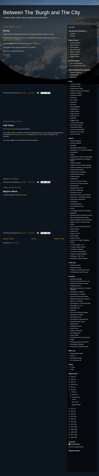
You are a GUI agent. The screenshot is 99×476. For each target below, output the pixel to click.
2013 (72, 419)
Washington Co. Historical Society (80, 303)
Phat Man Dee (74, 116)
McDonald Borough (76, 279)
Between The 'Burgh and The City (41, 12)
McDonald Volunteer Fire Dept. (79, 283)
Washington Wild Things (77, 321)
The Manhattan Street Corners (79, 272)
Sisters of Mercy (75, 238)
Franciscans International (77, 199)
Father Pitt (73, 102)
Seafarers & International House (79, 270)
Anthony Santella (75, 43)
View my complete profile (76, 447)
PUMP (72, 339)
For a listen (6, 55)
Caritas (72, 154)
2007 (72, 434)
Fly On (6, 31)
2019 (72, 387)
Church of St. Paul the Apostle (79, 183)
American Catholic (75, 143)
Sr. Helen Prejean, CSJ (77, 245)
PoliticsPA (73, 118)
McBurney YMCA (75, 265)
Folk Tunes (8, 125)
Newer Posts (8, 239)
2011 (72, 424)
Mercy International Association (79, 217)
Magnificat (73, 213)
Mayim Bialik (23, 195)
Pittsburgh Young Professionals (79, 342)
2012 (72, 421)
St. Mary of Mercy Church (77, 247)
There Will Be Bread (76, 127)
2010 (72, 427)
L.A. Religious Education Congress (80, 210)
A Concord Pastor (75, 84)
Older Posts (59, 239)
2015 (72, 414)
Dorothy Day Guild (75, 192)
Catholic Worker (75, 176)
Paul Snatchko (75, 444)
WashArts (73, 310)
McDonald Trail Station (77, 314)
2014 (72, 416)
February (75, 397)
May (73, 392)
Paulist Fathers (74, 229)
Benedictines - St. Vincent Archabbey (81, 150)
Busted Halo (74, 152)
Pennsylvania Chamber (77, 292)
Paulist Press (74, 231)
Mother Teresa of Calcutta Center (80, 222)
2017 (72, 408)
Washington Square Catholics (79, 258)
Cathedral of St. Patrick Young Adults (81, 157)
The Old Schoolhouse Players (79, 312)
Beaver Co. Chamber (76, 301)
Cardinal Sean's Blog (76, 88)
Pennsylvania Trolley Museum (79, 319)
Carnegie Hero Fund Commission (80, 337)
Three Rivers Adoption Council (79, 346)
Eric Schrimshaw (75, 49)
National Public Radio (76, 353)
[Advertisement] (33, 107)
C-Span (72, 367)
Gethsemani (73, 201)
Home (34, 239)
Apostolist (73, 145)
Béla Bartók (43, 132)
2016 (72, 411)
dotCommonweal (75, 134)
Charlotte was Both (76, 95)
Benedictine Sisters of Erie (78, 148)
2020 (72, 384)
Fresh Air (73, 355)
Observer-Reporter (75, 72)
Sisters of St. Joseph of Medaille (79, 240)
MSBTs (72, 224)
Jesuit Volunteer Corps (77, 206)
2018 (72, 389)
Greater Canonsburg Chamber (79, 296)
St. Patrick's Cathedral (76, 249)
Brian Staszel (74, 47)
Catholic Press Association (78, 172)
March (74, 394)
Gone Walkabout (75, 106)
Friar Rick (73, 104)
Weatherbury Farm (75, 326)
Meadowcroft (74, 324)
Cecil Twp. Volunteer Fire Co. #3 (79, 281)
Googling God (74, 109)
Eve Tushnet (74, 100)
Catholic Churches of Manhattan (79, 91)
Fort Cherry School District (78, 65)
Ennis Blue (73, 97)
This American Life (75, 360)
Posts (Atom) (15, 243)
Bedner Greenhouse (76, 330)
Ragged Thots (74, 120)
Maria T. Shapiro (75, 52)
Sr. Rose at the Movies (77, 122)
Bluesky (72, 36)
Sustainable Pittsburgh (77, 344)
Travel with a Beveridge (77, 129)
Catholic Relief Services (77, 174)
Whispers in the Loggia (77, 131)
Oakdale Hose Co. (75, 286)
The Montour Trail (75, 317)
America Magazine (75, 141)
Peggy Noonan (74, 113)
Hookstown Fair (75, 308)
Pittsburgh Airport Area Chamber (80, 299)
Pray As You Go (75, 233)
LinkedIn (72, 33)
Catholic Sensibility (75, 93)
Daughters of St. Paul (76, 188)
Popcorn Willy (74, 335)
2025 (72, 376)
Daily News (73, 77)
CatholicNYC (74, 179)
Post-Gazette (74, 75)
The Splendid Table (76, 358)
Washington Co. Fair (76, 305)
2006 (72, 437)
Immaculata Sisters (76, 204)
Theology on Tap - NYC (77, 256)
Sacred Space (74, 235)
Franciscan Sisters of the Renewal (80, 195)
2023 (72, 382)
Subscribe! (72, 27)
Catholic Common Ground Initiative (80, 165)
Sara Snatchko (74, 54)
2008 (72, 432)
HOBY (72, 369)
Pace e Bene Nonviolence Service (80, 226)
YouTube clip (11, 129)
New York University (76, 63)
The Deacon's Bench (76, 125)
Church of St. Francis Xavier (78, 181)
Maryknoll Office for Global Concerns (81, 215)
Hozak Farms (74, 328)
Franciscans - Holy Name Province (80, 197)
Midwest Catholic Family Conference (81, 220)
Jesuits (72, 208)
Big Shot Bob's (74, 45)
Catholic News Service (77, 170)
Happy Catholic (74, 111)
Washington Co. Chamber (78, 294)
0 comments (31, 93)
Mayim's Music (10, 191)
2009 (72, 429)
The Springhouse (75, 333)
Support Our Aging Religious (78, 254)
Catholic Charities (75, 163)
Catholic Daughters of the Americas (80, 167)
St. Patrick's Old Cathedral (78, 251)
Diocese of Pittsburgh (76, 190)
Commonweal (74, 185)
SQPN (72, 242)
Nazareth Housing (75, 267)
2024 (72, 379)
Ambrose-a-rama (75, 86)
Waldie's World (74, 56)
